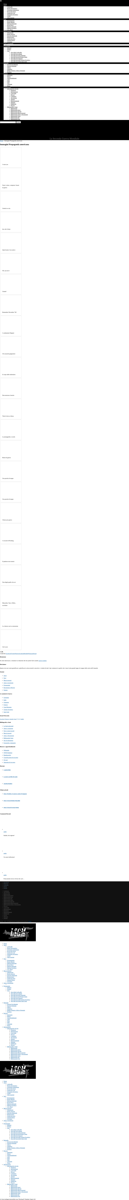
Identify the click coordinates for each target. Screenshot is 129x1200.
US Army (9, 42)
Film (8, 81)
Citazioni (9, 84)
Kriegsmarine (11, 20)
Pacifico (9, 72)
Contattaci (13, 96)
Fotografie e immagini (10, 743)
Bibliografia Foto (15, 119)
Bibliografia (14, 108)
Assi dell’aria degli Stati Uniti (19, 61)
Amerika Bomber (8, 783)
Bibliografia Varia (15, 116)
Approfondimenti (11, 78)
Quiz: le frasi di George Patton (11, 807)
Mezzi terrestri (7, 31)
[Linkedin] (11, 719)
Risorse (6, 73)
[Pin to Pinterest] (17, 653)
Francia (6, 704)
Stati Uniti (6, 712)
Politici (9, 49)
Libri (8, 79)
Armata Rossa (11, 40)
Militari (9, 48)
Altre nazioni (10, 17)
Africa (9, 67)
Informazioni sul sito (12, 89)
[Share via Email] (35, 653)
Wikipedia (6, 750)
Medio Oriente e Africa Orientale (16, 70)
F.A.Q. (5, 915)
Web (8, 83)
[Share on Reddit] (26, 653)
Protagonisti (7, 46)
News (8, 86)
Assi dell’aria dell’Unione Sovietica (20, 60)
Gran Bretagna (7, 707)
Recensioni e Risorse (9, 687)
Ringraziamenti (15, 101)
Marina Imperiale (12, 23)
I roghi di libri (7, 770)
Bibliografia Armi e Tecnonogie (19, 114)
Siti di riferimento (8, 740)
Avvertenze (14, 98)
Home (5, 4)
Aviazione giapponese (13, 10)
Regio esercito (11, 34)
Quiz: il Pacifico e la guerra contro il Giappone (15, 793)
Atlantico (9, 69)
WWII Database (8, 752)
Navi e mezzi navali (9, 731)
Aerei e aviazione (8, 728)
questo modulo (43, 660)
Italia (5, 700)
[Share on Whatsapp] (30, 653)
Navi (5, 19)
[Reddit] (22, 719)
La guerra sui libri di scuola (10, 776)
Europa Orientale (11, 66)
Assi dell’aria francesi (17, 58)
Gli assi (6, 760)
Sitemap (13, 102)
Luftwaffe (10, 7)
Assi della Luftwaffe (16, 52)
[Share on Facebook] (8, 653)
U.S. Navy (10, 29)
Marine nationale (11, 26)
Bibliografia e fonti (12, 107)
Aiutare (13, 99)
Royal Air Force (11, 11)
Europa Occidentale (12, 64)
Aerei (5, 5)
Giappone (6, 702)
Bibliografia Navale (16, 111)
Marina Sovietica (11, 28)
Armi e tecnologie (8, 43)
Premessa (13, 90)
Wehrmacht (10, 33)
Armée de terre (11, 39)
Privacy (13, 95)
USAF (9, 16)
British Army (10, 37)
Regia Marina (11, 22)
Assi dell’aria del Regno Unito (19, 57)
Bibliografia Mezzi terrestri (18, 113)
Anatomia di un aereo (9, 762)
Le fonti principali (8, 726)
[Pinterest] (7, 719)
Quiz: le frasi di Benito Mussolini (12, 800)
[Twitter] (18, 719)
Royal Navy (10, 25)
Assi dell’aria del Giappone (18, 55)
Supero (29, 921)
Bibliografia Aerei (16, 110)
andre (5, 831)
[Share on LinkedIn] (22, 653)
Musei (9, 76)
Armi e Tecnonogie (9, 735)
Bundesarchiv (7, 755)
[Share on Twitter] (13, 653)
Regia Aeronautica (12, 8)
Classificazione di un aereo (11, 757)
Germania (6, 697)
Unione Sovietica (8, 709)
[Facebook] (2, 719)
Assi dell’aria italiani (16, 54)
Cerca (18, 122)
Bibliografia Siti (15, 117)
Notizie (6, 690)
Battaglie (6, 63)
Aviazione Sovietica (12, 14)
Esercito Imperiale (12, 36)
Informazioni (7, 87)
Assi (8, 51)
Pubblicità (13, 104)
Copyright (13, 93)
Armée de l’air (11, 13)
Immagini (9, 75)
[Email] (15, 719)
